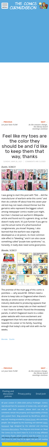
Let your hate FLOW (9, 125)
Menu (4, 6)
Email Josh (41, 393)
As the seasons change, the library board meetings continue (38, 127)
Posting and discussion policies (8, 394)
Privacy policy (24, 393)
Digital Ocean (30, 419)
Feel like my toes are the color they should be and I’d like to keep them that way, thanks (24, 146)
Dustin (12, 339)
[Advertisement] (24, 36)
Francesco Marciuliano (10, 429)
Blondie (4, 339)
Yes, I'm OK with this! (24, 444)
